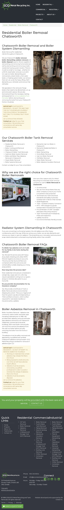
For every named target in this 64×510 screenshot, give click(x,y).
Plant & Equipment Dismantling (56, 436)
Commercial (41, 10)
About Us (51, 15)
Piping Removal (41, 428)
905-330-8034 (34, 474)
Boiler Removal (25, 426)
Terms (3, 502)
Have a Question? (12, 506)
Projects (40, 15)
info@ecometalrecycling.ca (38, 477)
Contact (39, 19)
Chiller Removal (41, 454)
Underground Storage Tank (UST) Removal (25, 434)
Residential (48, 5)
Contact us (7, 121)
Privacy (10, 502)
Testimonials (8, 431)
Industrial (54, 10)
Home (38, 4)
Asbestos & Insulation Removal (39, 436)
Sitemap (19, 502)
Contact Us (36, 403)
